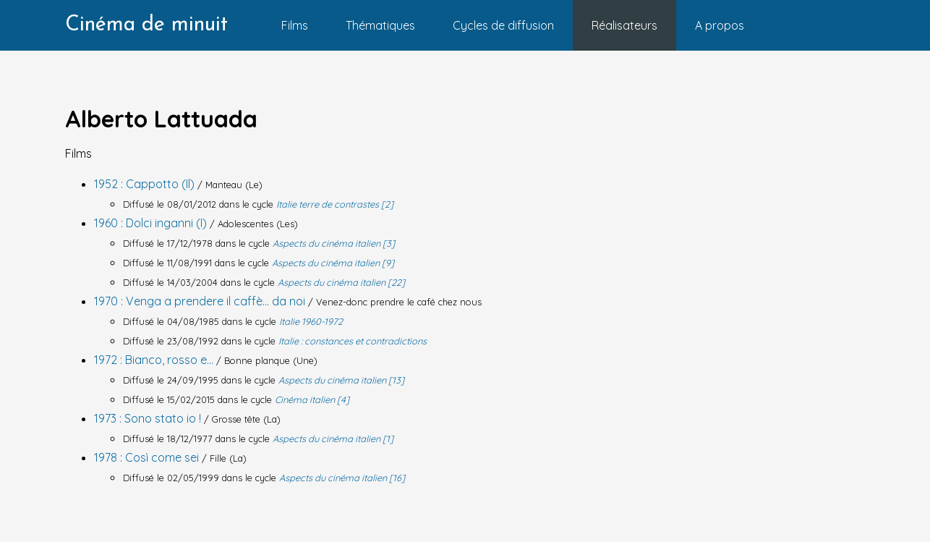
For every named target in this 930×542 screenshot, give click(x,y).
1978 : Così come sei (148, 457)
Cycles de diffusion (503, 25)
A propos (719, 25)
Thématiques (380, 25)
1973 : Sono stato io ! (149, 418)
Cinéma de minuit (146, 24)
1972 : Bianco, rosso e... (155, 359)
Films (294, 25)
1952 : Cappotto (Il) (145, 184)
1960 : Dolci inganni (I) (152, 223)
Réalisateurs (624, 25)
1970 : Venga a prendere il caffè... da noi (201, 301)
